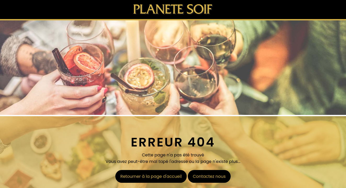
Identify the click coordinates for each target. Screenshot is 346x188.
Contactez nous (209, 176)
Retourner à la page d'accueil (151, 176)
